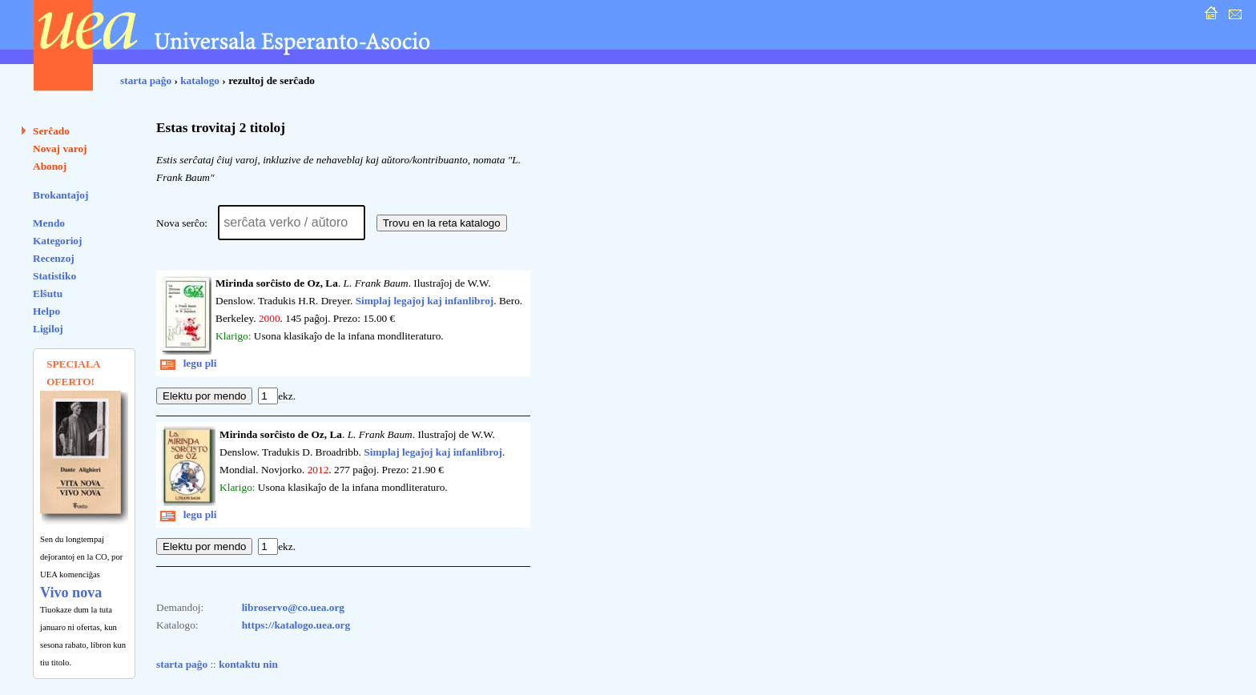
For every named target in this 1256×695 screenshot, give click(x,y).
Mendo (49, 223)
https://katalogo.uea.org (296, 625)
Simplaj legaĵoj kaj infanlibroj (425, 301)
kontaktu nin (248, 664)
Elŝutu (47, 293)
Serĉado (51, 131)
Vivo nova (71, 593)
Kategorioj (57, 241)
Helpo (46, 311)
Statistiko (54, 276)
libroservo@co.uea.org (293, 607)
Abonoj (49, 166)
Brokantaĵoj (60, 195)
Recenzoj (53, 258)
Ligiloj (48, 329)
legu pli (188, 363)
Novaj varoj (60, 149)
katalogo (199, 80)
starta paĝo (145, 80)
